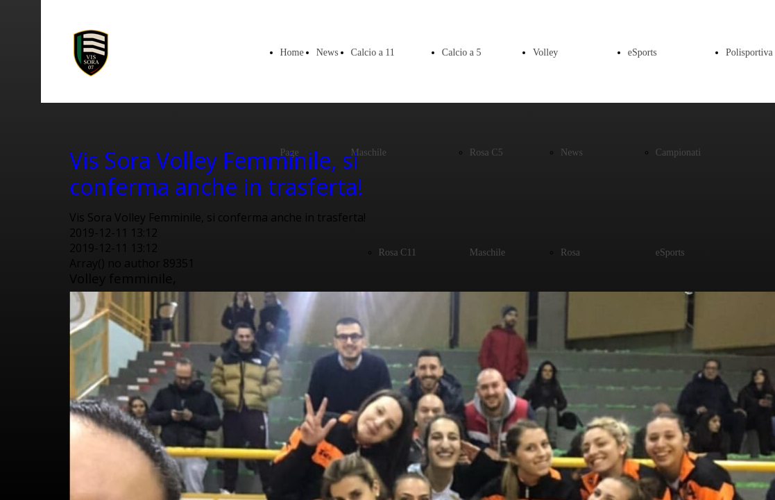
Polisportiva (749, 52)
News (327, 52)
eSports (642, 52)
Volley (545, 52)
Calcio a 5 (462, 52)
